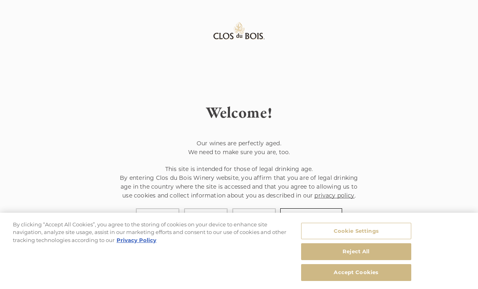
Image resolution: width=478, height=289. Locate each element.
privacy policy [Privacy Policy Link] (334, 195)
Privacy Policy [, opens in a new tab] (136, 241)
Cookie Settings (356, 232)
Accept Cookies (356, 274)
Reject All (356, 253)
